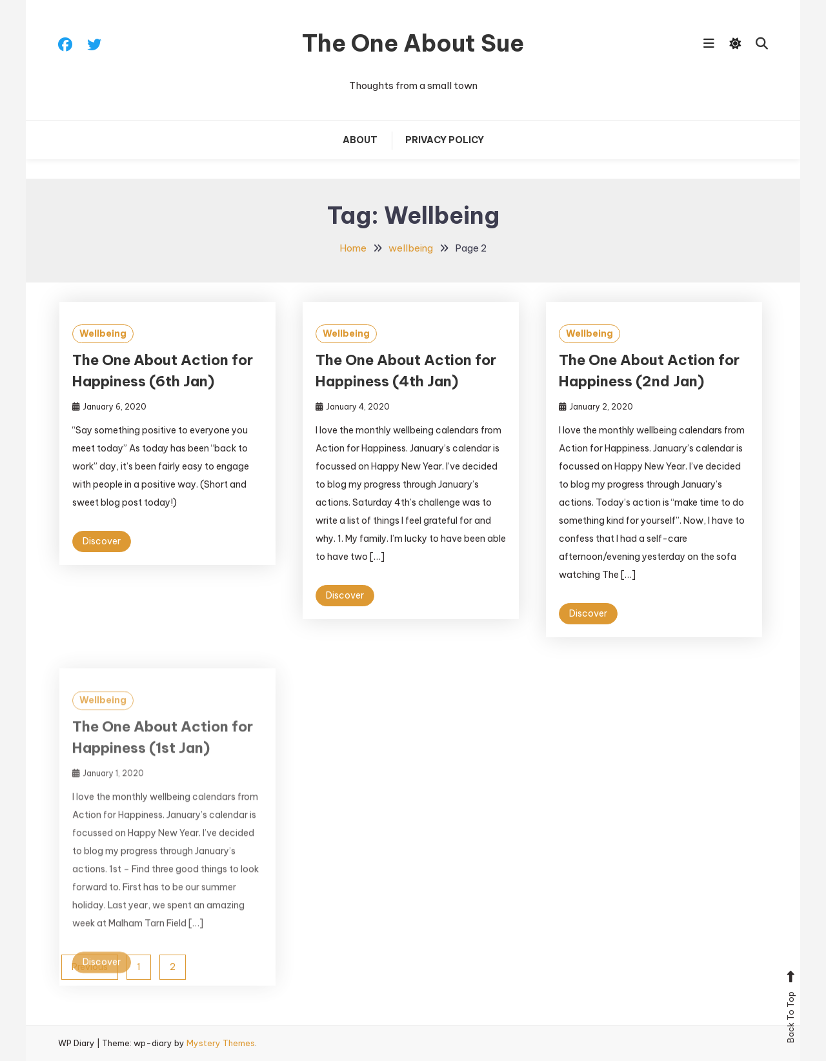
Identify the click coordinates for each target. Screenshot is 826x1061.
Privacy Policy (444, 140)
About (360, 140)
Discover (102, 541)
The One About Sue (413, 43)
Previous (90, 967)
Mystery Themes (220, 1043)
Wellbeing (102, 333)
